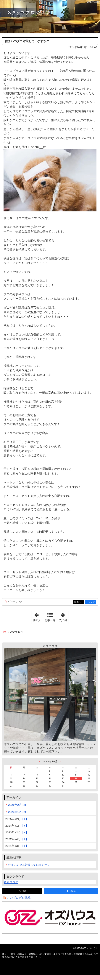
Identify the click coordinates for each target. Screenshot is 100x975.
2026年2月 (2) (17, 804)
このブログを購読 (18, 897)
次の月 (64, 616)
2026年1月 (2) (17, 811)
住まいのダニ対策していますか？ (27, 41)
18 (76, 778)
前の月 (37, 616)
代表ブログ (11, 882)
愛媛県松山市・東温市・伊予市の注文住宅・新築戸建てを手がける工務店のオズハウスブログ (50, 16)
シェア (92, 602)
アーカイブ (13, 797)
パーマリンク (14, 601)
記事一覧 (50, 620)
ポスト (80, 602)
